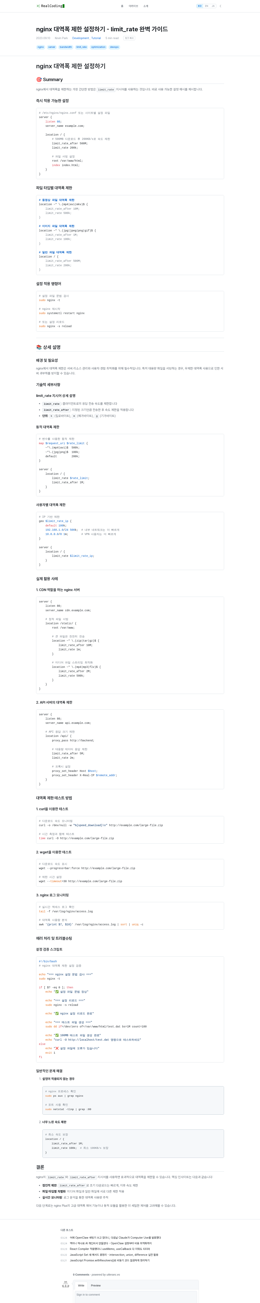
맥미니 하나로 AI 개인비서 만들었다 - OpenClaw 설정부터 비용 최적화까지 (111, 1243)
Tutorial (96, 38)
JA (213, 6)
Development (80, 38)
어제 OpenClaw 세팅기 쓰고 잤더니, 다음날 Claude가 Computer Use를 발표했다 (115, 1237)
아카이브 (133, 6)
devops (114, 47)
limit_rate (82, 47)
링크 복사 (129, 38)
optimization (98, 47)
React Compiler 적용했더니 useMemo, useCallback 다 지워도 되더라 (110, 1248)
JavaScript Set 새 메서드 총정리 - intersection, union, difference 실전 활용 (114, 1254)
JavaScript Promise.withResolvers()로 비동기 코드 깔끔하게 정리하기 (110, 1260)
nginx (41, 47)
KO (200, 6)
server (51, 47)
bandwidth (66, 47)
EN (206, 6)
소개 (145, 6)
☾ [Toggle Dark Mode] (221, 6)
